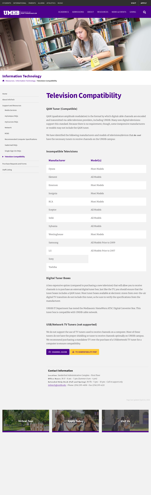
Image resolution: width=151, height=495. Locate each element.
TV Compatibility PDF (84, 352)
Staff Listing (7, 169)
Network (8, 127)
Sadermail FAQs (11, 145)
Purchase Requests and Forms (14, 163)
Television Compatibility (15, 156)
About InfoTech (8, 99)
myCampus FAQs (11, 116)
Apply (144, 3)
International (19, 3)
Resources (102, 11)
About (90, 11)
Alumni (41, 3)
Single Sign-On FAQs (13, 151)
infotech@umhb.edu (57, 385)
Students (6, 3)
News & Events (119, 11)
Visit (133, 3)
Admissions (78, 11)
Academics (63, 11)
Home (4, 93)
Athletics (51, 3)
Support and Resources (11, 105)
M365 (7, 133)
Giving (133, 11)
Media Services (11, 110)
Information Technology (25, 81)
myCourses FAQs (11, 122)
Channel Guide (58, 352)
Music (60, 3)
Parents (32, 3)
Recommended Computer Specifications (21, 139)
